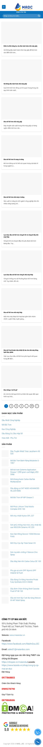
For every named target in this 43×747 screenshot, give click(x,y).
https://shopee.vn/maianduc (15, 662)
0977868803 (8, 677)
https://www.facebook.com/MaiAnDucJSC (20, 644)
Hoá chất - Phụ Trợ (9, 438)
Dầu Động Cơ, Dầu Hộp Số (12, 433)
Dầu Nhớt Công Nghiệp (11, 420)
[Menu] (4, 7)
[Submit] (39, 16)
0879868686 (8, 700)
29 (32, 406)
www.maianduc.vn (17, 635)
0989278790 (8, 689)
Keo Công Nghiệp (9, 429)
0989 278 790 (21, 12)
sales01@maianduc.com (19, 649)
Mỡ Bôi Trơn (6, 425)
